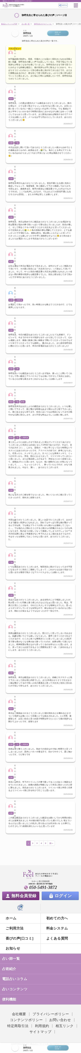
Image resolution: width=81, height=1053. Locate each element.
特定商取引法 (17, 1026)
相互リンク (65, 1026)
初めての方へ (57, 918)
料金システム (57, 928)
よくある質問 (57, 938)
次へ (51, 843)
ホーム (11, 918)
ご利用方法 (15, 928)
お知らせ (13, 948)
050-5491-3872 (43, 887)
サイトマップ (40, 1032)
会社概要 (19, 1014)
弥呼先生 (27, 33)
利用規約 (42, 1026)
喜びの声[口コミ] (19, 938)
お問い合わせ (60, 1020)
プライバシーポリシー (51, 1014)
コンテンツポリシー (26, 1020)
